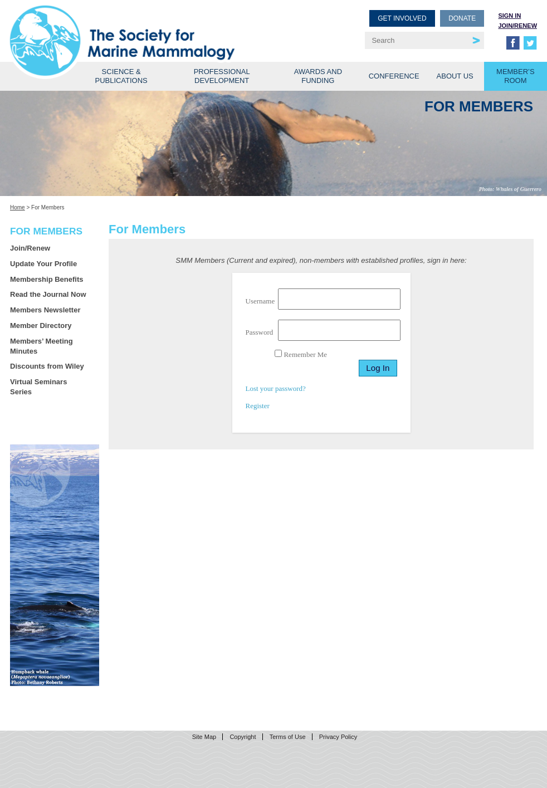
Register (258, 406)
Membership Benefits (46, 279)
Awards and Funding (318, 76)
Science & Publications (121, 76)
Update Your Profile (43, 264)
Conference (394, 76)
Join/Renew (517, 25)
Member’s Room (515, 76)
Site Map (204, 736)
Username (260, 301)
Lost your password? (276, 388)
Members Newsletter (45, 310)
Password (260, 332)
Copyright (242, 736)
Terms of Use (288, 736)
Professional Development (222, 76)
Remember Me (301, 354)
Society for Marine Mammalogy (143, 26)
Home (17, 207)
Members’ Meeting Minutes (41, 346)
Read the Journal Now (48, 294)
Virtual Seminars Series (38, 387)
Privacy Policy (338, 736)
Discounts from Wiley (47, 366)
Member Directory (41, 325)
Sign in (509, 15)
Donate (462, 18)
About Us (455, 76)
